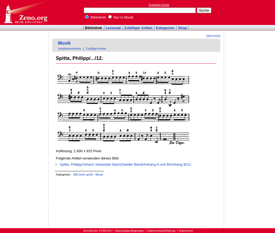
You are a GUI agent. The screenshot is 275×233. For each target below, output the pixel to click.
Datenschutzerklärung (161, 230)
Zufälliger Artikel (138, 28)
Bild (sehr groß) (83, 174)
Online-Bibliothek (25, 12)
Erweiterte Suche (159, 4)
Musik (64, 43)
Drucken (213, 36)
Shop (182, 28)
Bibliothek (95, 17)
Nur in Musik (120, 17)
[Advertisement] (250, 12)
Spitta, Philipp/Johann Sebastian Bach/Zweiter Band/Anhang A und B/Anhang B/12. (126, 164)
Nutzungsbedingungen (129, 230)
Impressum (186, 230)
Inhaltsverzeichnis (69, 48)
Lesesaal (113, 28)
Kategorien (165, 28)
